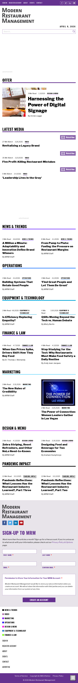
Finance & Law (27, 345)
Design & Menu (52, 93)
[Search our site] (37, 31)
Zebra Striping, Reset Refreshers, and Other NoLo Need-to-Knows (17, 448)
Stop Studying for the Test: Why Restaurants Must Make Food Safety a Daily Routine (58, 354)
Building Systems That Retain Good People (17, 283)
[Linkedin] (70, 2)
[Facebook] (61, 2)
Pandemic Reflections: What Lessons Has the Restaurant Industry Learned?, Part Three (17, 485)
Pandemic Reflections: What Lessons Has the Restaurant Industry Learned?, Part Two (56, 485)
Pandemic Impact (29, 476)
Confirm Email (47, 567)
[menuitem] (4, 2)
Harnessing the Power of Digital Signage (46, 105)
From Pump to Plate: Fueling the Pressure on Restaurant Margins (57, 246)
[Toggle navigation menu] (73, 678)
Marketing (27, 384)
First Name (7, 555)
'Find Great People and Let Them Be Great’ (56, 283)
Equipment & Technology (24, 311)
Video (27, 141)
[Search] (74, 31)
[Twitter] (65, 2)
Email (5, 567)
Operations (26, 278)
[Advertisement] (39, 54)
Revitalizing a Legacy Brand (21, 145)
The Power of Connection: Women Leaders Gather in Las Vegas (58, 415)
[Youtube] (74, 2)
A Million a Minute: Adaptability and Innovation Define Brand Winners (18, 248)
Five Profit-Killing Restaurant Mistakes (28, 161)
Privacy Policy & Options (62, 542)
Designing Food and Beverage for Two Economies (54, 448)
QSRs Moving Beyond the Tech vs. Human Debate (58, 318)
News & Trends (28, 239)
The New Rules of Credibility (13, 390)
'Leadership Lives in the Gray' (22, 177)
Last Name (46, 555)
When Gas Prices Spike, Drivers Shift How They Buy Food (18, 353)
